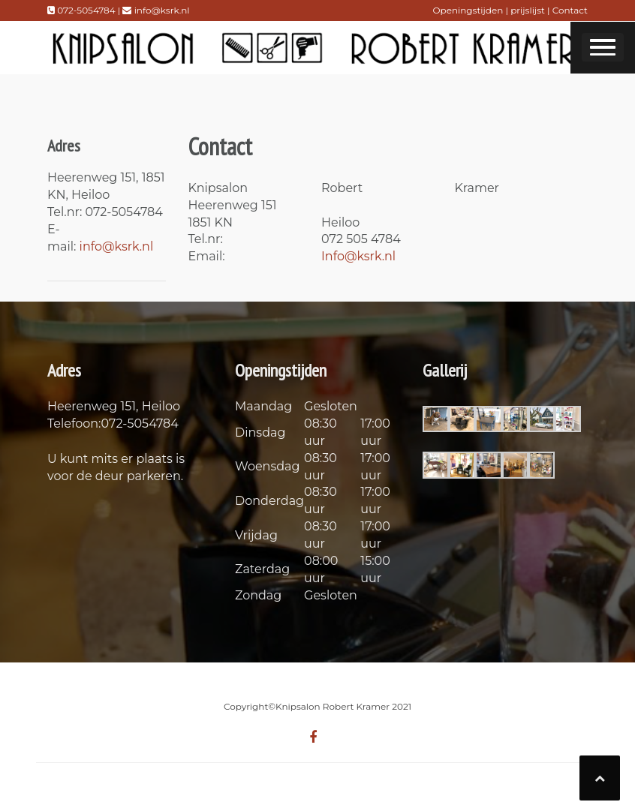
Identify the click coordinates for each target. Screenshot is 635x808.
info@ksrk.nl (117, 246)
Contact (570, 10)
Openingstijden (468, 10)
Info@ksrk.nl (358, 256)
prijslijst (528, 10)
